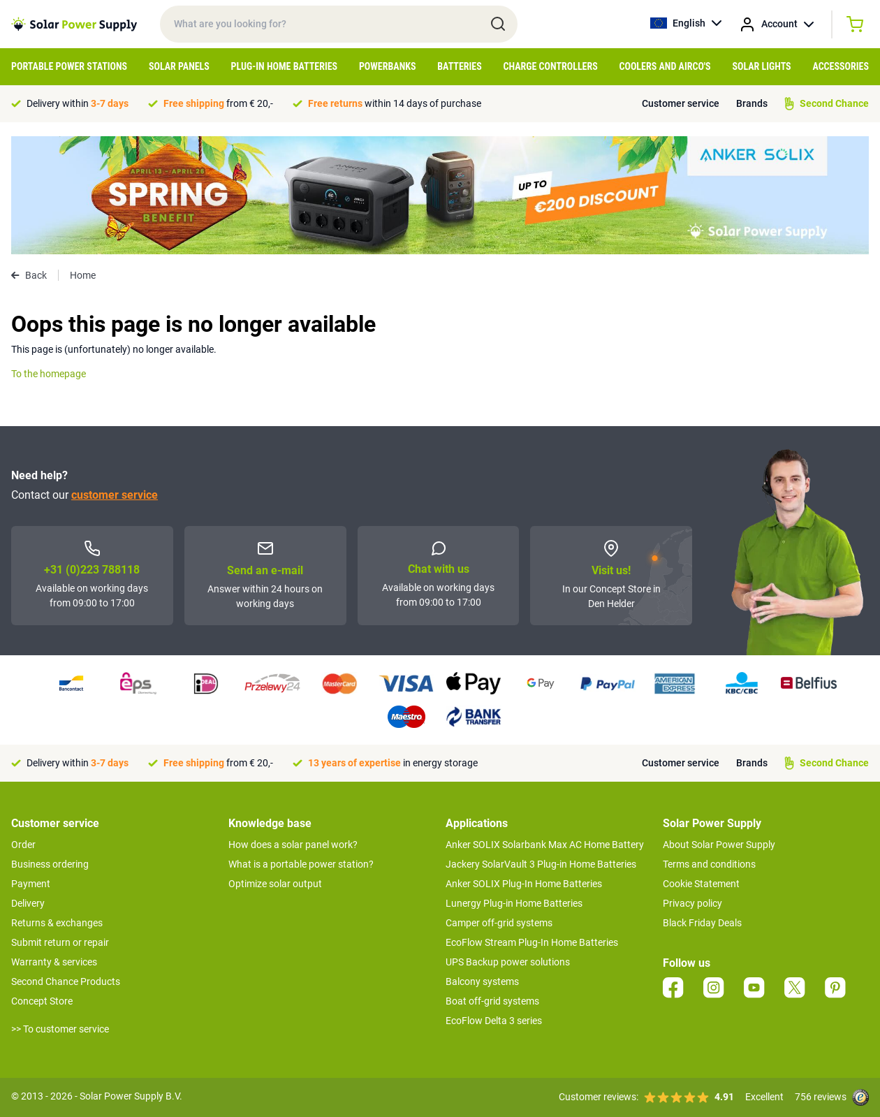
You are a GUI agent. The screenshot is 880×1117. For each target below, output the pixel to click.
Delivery (28, 903)
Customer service (680, 103)
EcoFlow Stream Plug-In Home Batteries (532, 942)
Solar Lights (761, 66)
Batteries (459, 66)
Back (29, 275)
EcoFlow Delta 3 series (494, 1020)
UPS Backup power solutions (508, 962)
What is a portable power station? (301, 864)
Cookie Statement (701, 883)
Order (23, 844)
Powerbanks (387, 66)
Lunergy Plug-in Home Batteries (514, 903)
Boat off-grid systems (492, 1001)
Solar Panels (179, 66)
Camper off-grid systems (499, 922)
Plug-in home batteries (284, 66)
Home (83, 275)
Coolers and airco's (664, 66)
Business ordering (50, 864)
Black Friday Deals (702, 922)
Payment (30, 883)
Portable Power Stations (69, 66)
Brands (752, 103)
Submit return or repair (60, 942)
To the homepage (48, 373)
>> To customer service (60, 1029)
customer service (114, 495)
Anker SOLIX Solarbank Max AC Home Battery (545, 844)
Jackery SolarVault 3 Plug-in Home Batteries (541, 864)
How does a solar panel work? (293, 844)
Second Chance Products (65, 981)
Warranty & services (54, 962)
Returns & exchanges (57, 922)
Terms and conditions (709, 864)
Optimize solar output (275, 883)
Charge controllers (551, 66)
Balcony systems (482, 981)
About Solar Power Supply (719, 844)
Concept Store (42, 1001)
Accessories (840, 66)
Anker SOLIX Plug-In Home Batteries (524, 883)
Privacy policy (692, 903)
